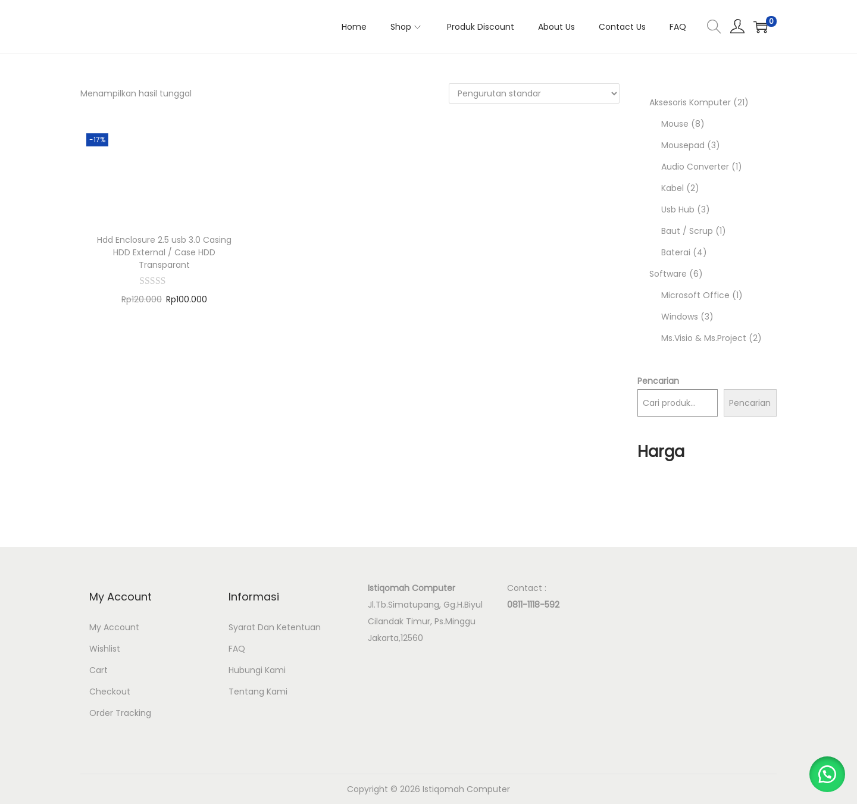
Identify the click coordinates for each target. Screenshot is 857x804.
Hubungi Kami (257, 670)
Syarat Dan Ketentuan (275, 627)
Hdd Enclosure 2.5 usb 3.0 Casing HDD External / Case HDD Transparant (164, 252)
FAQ (237, 649)
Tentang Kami (258, 691)
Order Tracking (120, 713)
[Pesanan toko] (534, 93)
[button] (827, 774)
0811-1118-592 (533, 605)
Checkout (109, 691)
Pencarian (658, 381)
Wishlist (104, 649)
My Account (114, 627)
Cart (98, 670)
